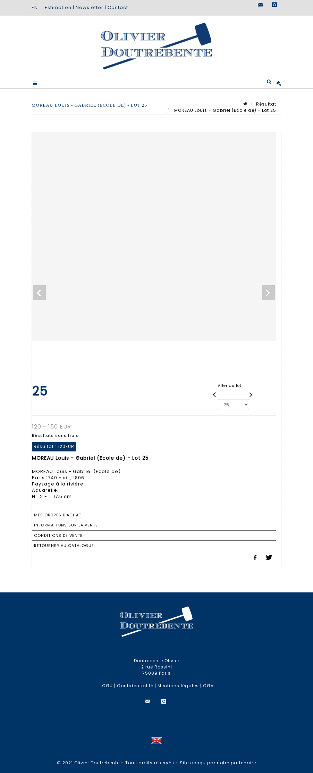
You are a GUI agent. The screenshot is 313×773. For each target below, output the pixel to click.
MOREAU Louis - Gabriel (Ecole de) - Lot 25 (224, 110)
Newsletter (89, 7)
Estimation (58, 7)
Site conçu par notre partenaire (218, 763)
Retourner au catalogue (64, 545)
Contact (118, 7)
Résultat (266, 104)
